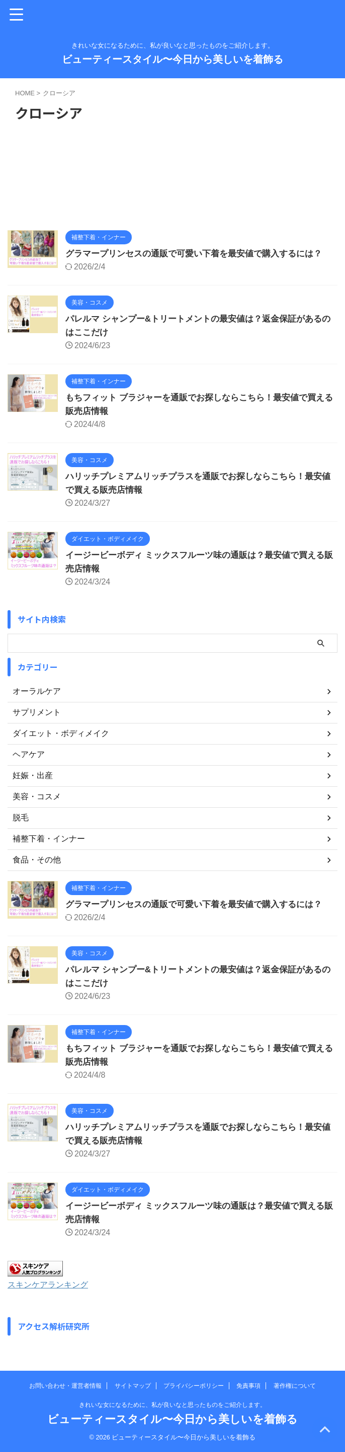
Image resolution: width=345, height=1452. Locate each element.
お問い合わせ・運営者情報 (65, 1385)
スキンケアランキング (53, 1284)
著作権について (295, 1385)
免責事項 (248, 1385)
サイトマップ (133, 1385)
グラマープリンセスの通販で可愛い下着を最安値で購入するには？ (201, 253)
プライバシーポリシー (193, 1385)
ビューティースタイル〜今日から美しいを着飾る (172, 59)
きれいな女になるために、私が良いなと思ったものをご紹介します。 (172, 1404)
